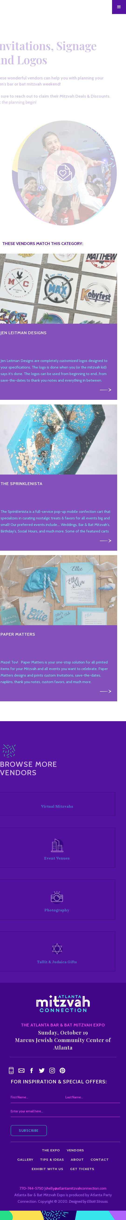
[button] (119, 7)
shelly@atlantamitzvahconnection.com (75, 1188)
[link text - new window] (32, 1070)
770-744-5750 (32, 1188)
